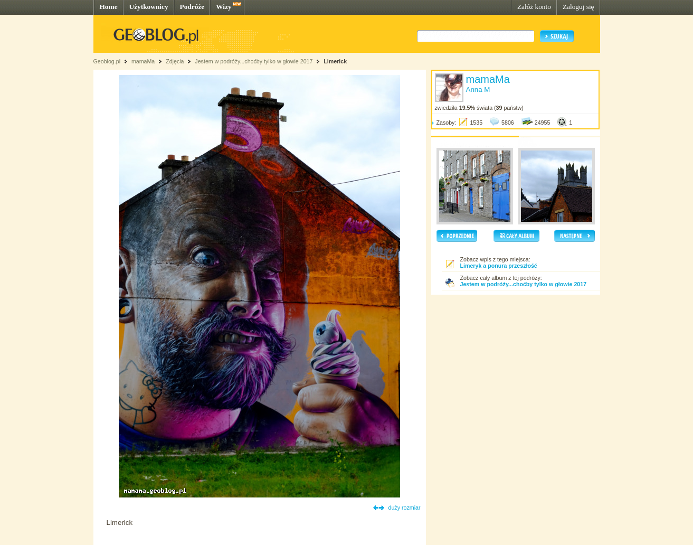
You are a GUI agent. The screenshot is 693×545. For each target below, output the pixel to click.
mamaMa (143, 61)
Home (109, 7)
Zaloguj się (578, 7)
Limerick (335, 61)
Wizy (223, 7)
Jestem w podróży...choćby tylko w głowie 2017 (253, 61)
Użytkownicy (148, 7)
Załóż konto (534, 7)
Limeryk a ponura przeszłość (498, 265)
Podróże (192, 7)
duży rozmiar (404, 507)
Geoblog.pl (107, 61)
